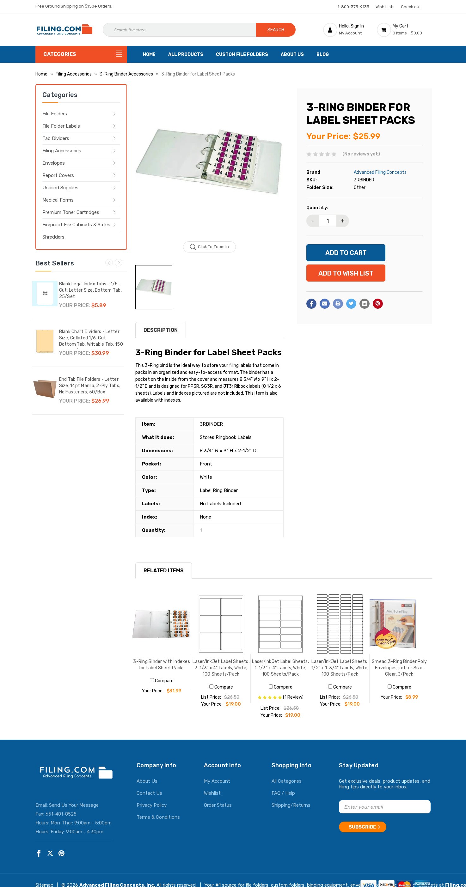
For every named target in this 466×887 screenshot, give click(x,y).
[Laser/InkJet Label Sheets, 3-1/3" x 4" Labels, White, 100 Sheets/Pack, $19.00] (221, 624)
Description (161, 330)
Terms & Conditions (158, 817)
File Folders (54, 114)
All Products (185, 54)
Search (275, 30)
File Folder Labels (61, 126)
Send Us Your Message (74, 805)
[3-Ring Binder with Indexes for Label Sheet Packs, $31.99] (161, 624)
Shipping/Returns (291, 805)
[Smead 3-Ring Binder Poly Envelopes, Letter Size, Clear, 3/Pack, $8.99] (399, 624)
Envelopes (53, 163)
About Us (292, 54)
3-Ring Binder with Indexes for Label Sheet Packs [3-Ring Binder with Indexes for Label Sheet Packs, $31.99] (161, 665)
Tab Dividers (55, 138)
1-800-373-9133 (353, 6)
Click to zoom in (209, 247)
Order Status (218, 805)
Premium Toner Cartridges (70, 212)
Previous (109, 262)
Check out (411, 6)
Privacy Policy (152, 805)
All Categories (287, 781)
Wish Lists (385, 6)
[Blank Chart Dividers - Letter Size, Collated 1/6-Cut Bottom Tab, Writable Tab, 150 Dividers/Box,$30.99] (45, 341)
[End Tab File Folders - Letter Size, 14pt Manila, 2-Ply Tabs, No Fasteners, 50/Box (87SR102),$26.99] (45, 389)
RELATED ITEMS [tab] (164, 571)
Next (118, 262)
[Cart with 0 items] (404, 30)
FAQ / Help (283, 793)
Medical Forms (58, 200)
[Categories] (81, 54)
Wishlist (212, 793)
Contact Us (149, 793)
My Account (217, 781)
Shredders (53, 237)
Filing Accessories (61, 151)
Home (149, 54)
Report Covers (58, 175)
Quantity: (317, 207)
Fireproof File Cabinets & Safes (76, 225)
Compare (162, 680)
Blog (322, 54)
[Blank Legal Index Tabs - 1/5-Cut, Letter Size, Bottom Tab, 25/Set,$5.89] (45, 293)
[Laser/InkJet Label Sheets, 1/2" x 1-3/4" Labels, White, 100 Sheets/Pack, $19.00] (340, 624)
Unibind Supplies (60, 188)
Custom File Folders (242, 54)
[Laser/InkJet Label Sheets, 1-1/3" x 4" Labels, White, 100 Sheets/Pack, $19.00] (280, 624)
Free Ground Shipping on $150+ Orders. (73, 6)
